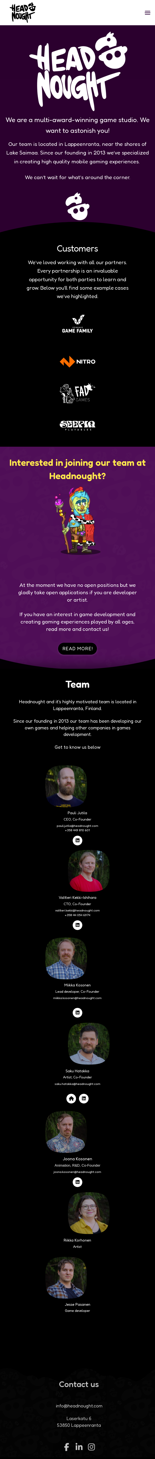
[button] (147, 13)
